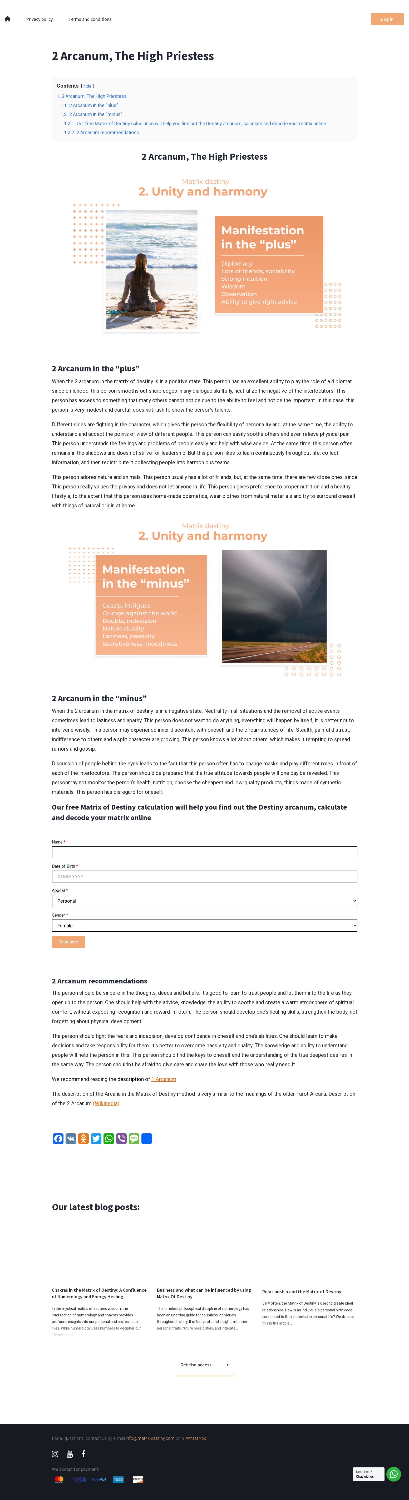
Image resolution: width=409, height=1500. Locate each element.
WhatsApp (196, 1438)
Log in (387, 19)
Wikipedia (106, 1103)
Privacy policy (39, 19)
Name (59, 842)
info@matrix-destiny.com (150, 1438)
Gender (60, 915)
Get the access (195, 1365)
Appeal (60, 890)
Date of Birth (65, 866)
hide (87, 86)
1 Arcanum (163, 1079)
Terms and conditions (89, 19)
